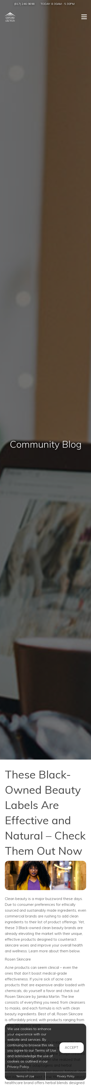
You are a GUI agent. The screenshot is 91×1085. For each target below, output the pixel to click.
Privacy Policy (65, 1076)
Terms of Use (25, 1076)
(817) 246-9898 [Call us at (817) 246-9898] (24, 4)
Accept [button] (71, 1047)
